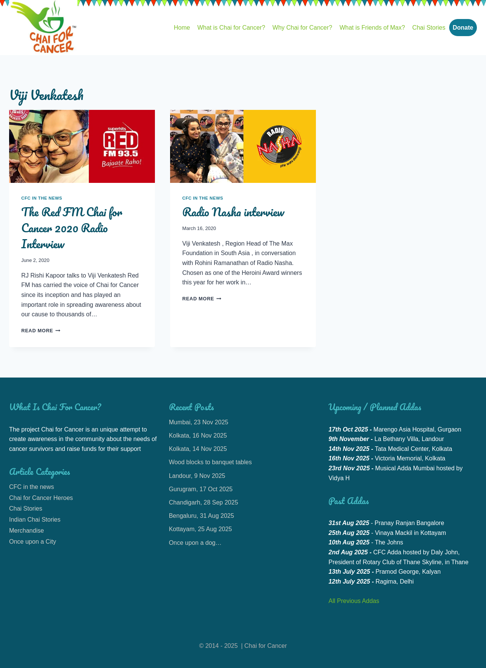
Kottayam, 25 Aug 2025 (200, 529)
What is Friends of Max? (372, 27)
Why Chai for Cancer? (302, 27)
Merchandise (26, 530)
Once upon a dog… (195, 542)
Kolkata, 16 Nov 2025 (198, 435)
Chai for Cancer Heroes (41, 498)
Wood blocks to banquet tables (210, 462)
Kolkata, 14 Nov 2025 (198, 449)
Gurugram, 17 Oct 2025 (201, 489)
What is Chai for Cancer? (231, 27)
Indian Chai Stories (34, 519)
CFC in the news (41, 198)
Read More (40, 330)
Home (182, 27)
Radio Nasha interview (233, 212)
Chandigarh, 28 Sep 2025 (203, 502)
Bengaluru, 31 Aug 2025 (201, 516)
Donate (463, 27)
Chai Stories (428, 27)
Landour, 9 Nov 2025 (197, 476)
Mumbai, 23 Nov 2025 (199, 422)
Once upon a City (32, 541)
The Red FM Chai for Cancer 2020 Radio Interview (71, 228)
